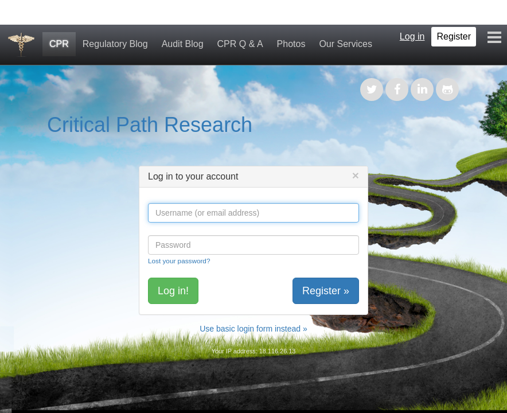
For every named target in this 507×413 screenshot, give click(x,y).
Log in (412, 36)
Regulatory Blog (115, 44)
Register (453, 36)
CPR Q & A (240, 44)
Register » (325, 291)
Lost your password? (179, 260)
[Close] (355, 175)
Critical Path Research (149, 125)
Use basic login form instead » (253, 328)
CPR (59, 44)
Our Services (345, 44)
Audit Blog (183, 44)
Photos (291, 44)
